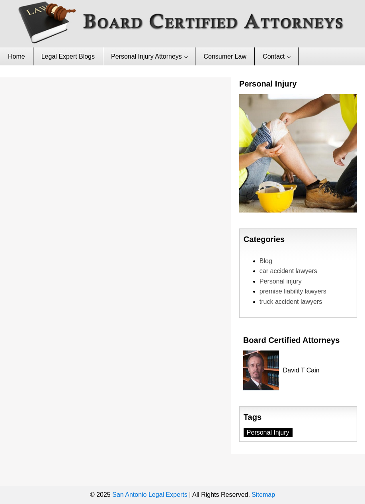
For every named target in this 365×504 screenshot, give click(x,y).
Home (16, 56)
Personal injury (281, 281)
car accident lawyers (288, 271)
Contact (274, 56)
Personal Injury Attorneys (146, 56)
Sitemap (263, 494)
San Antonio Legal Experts (149, 494)
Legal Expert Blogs (68, 56)
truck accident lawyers (291, 301)
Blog (266, 261)
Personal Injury (268, 432)
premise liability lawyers (293, 291)
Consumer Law (224, 56)
